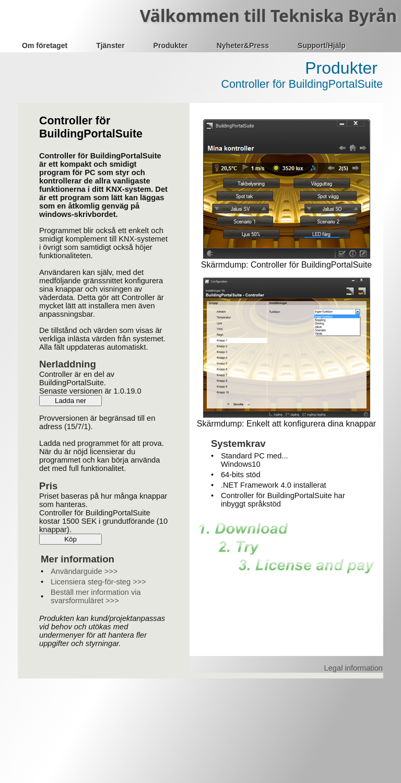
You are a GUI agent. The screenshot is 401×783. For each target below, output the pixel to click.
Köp (70, 539)
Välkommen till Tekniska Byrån (268, 15)
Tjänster (110, 45)
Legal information (353, 668)
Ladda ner (70, 401)
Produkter (171, 45)
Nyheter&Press (243, 45)
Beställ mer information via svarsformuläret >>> (96, 596)
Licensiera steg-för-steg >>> (98, 582)
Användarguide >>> (84, 571)
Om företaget (44, 45)
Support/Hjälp (322, 45)
